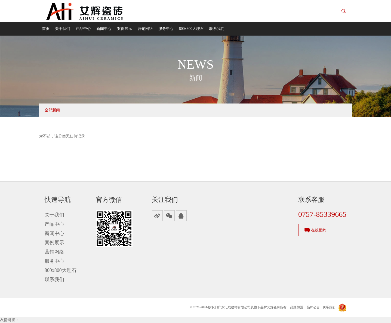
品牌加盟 (296, 307)
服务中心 (166, 29)
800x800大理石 (191, 29)
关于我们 (62, 29)
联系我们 (216, 29)
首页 (46, 29)
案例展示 (124, 29)
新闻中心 (104, 29)
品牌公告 (313, 307)
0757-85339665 (322, 214)
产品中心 (83, 29)
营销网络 (145, 29)
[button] (343, 11)
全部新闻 (52, 110)
